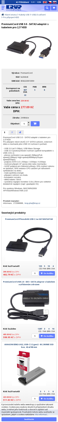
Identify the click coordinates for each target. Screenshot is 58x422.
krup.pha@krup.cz (32, 203)
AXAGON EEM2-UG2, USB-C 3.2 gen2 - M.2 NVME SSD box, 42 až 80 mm (29, 345)
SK (54, 2)
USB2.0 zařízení (39, 14)
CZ (49, 2)
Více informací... (41, 414)
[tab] (4, 132)
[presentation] (5, 132)
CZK (39, 2)
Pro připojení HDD (11, 17)
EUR (33, 2)
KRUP (15, 8)
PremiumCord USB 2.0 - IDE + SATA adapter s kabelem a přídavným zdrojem (29, 283)
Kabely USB (24, 14)
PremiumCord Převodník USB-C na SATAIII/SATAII (29, 219)
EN (44, 2)
